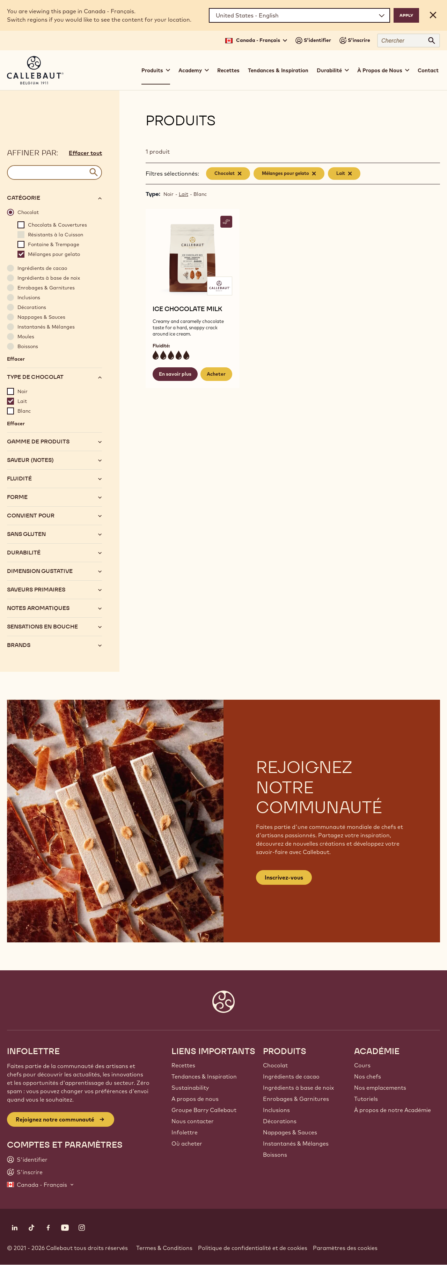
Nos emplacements (380, 1087)
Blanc (200, 194)
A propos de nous (195, 1098)
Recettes (228, 70)
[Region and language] (299, 15)
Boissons (275, 1154)
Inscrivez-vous (284, 877)
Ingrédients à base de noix (298, 1087)
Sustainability (190, 1087)
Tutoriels (366, 1098)
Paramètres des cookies (345, 1247)
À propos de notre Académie (392, 1109)
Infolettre (184, 1132)
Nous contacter (192, 1121)
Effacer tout (85, 152)
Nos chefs (367, 1076)
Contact (428, 70)
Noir (168, 194)
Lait (183, 194)
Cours (362, 1065)
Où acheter (186, 1143)
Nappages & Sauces (290, 1132)
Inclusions (276, 1109)
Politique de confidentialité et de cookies (252, 1247)
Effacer (16, 359)
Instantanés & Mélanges (296, 1143)
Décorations (279, 1121)
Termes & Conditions (164, 1247)
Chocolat (275, 1065)
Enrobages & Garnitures (296, 1098)
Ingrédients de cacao (291, 1076)
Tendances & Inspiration (278, 70)
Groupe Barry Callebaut (203, 1109)
